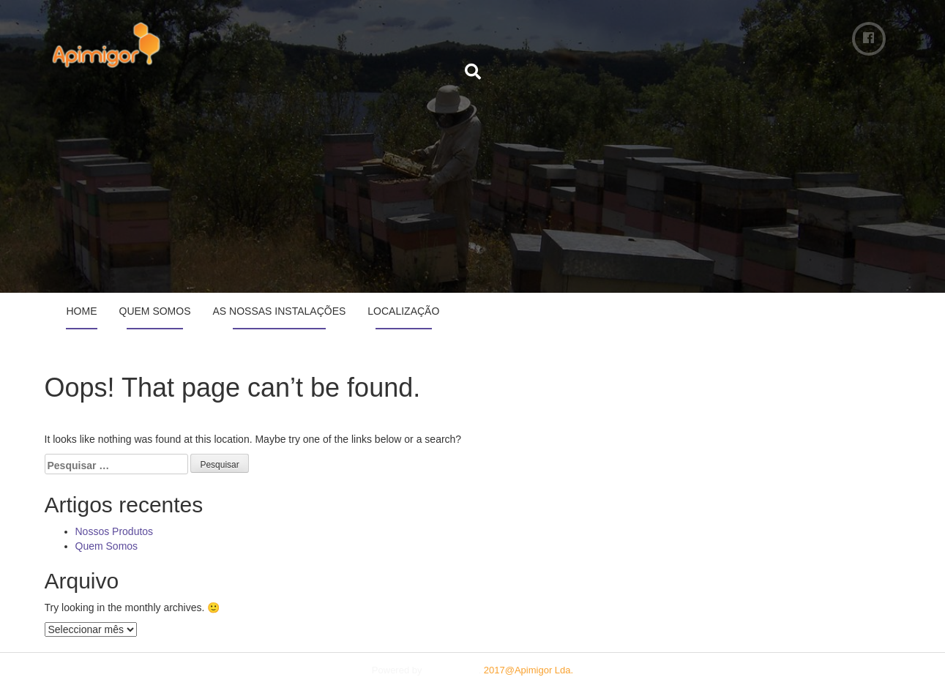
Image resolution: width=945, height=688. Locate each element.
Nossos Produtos (114, 531)
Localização (403, 311)
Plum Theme (451, 670)
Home (82, 311)
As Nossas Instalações (279, 311)
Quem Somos (155, 311)
